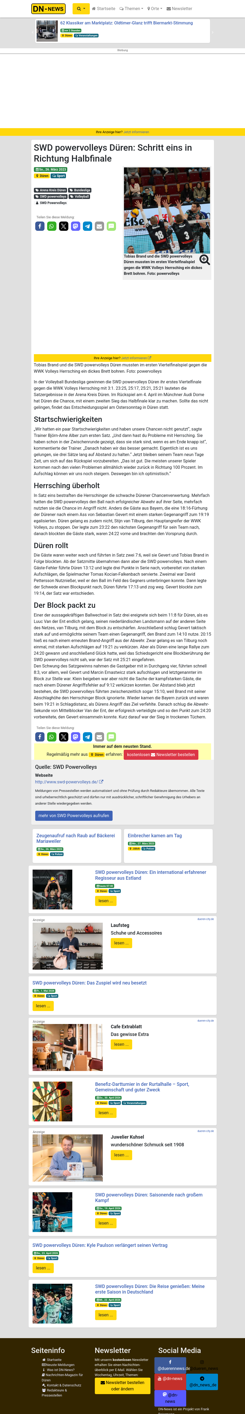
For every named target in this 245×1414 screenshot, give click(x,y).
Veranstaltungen (86, 35)
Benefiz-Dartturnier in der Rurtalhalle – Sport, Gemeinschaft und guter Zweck (142, 1087)
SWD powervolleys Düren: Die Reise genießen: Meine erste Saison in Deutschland (149, 1289)
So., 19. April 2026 (108, 1208)
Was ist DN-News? (58, 1370)
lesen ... (106, 900)
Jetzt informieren (136, 132)
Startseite (103, 8)
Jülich (134, 848)
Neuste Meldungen (58, 1365)
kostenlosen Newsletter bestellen (161, 754)
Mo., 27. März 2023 (141, 843)
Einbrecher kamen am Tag (155, 835)
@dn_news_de (203, 1381)
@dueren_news (204, 1365)
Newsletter (179, 8)
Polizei (57, 854)
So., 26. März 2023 (50, 169)
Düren (66, 35)
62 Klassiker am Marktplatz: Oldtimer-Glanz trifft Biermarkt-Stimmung (126, 22)
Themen (129, 8)
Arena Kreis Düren (50, 190)
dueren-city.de (205, 919)
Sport (58, 176)
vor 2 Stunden (70, 30)
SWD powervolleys (50, 196)
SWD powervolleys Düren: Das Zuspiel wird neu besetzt (90, 983)
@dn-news (170, 1378)
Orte (153, 8)
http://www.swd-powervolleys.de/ (66, 781)
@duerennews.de (172, 1365)
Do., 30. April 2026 (108, 1097)
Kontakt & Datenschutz (61, 1385)
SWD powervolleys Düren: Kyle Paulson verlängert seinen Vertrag (100, 1245)
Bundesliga (79, 190)
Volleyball (79, 196)
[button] (81, 8)
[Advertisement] (122, 91)
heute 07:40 (104, 885)
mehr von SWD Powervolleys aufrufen (74, 815)
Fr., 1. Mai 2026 (43, 990)
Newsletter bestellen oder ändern (122, 1385)
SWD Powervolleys (50, 203)
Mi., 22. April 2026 (108, 1299)
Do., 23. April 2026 (45, 1253)
